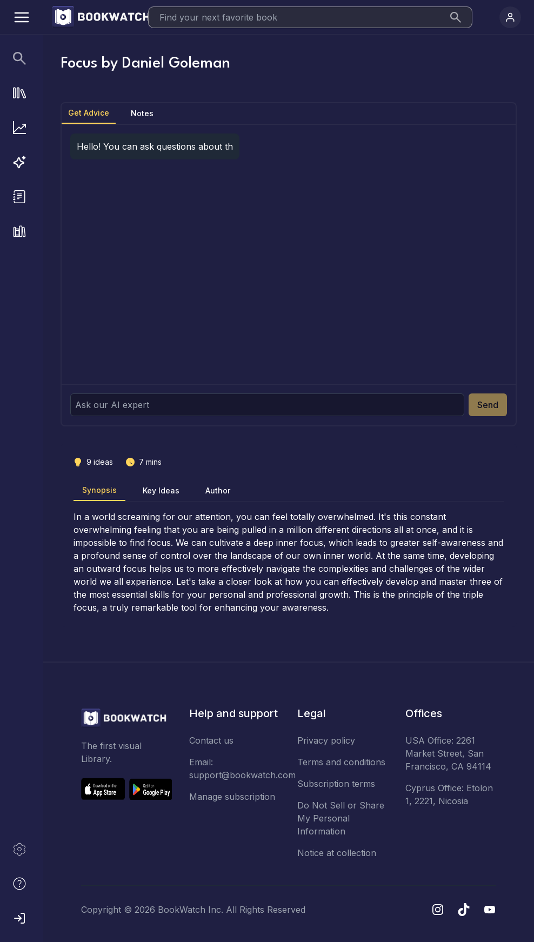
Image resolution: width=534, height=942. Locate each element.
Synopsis (99, 490)
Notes (142, 113)
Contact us (211, 740)
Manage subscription (232, 796)
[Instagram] (437, 909)
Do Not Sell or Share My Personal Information (340, 818)
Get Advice (88, 112)
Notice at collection (336, 852)
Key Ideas (161, 490)
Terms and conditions (341, 762)
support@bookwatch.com (242, 775)
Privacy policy (326, 740)
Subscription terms (336, 783)
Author (217, 490)
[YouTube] (489, 909)
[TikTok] (463, 909)
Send (487, 404)
